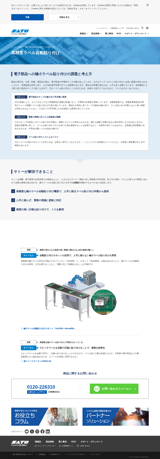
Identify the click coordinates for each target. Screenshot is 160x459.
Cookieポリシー (56, 454)
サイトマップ (95, 454)
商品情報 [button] (95, 34)
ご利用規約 (41, 454)
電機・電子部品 (30, 47)
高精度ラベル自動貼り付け (47, 47)
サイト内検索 (142, 28)
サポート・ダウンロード (92, 442)
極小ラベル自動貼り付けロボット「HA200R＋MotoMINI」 (49, 328)
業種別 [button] (83, 34)
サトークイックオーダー (45, 446)
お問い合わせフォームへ (117, 388)
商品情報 (50, 442)
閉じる (147, 5)
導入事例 (109, 34)
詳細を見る (65, 17)
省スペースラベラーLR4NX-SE (37, 361)
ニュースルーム (102, 28)
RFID (118, 34)
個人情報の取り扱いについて (23, 454)
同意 (28, 17)
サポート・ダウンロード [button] (136, 34)
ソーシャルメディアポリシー (76, 454)
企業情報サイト (117, 28)
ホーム (13, 47)
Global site (147, 28)
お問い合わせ (134, 28)
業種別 (20, 47)
